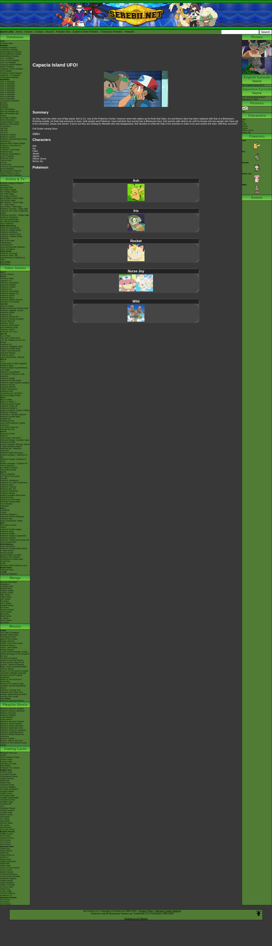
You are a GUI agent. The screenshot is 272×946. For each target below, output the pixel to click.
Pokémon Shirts (7, 158)
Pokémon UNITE (7, 295)
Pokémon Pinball (7, 534)
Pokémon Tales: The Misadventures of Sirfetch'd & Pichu (12, 257)
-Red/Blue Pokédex (8, 48)
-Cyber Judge (6, 891)
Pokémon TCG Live (8, 332)
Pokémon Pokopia (8, 285)
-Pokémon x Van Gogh (9, 150)
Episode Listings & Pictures (11, 183)
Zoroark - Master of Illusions (12, 664)
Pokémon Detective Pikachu (12, 701)
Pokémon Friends (7, 287)
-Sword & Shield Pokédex (11, 65)
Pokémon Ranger (7, 493)
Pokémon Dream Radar (10, 404)
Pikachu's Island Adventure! (12, 726)
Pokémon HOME (7, 312)
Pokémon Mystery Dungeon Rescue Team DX (12, 320)
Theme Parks (6, 160)
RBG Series (5, 595)
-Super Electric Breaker (10, 876)
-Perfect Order (6, 772)
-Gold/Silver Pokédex (9, 50)
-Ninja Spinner (6, 851)
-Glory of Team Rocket (9, 868)
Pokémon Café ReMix (9, 291)
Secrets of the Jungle (9, 696)
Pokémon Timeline (8, 135)
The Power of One (8, 637)
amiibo (3, 563)
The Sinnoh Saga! (8, 200)
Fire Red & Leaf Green (10, 476)
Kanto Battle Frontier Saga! (11, 198)
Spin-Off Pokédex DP (9, 111)
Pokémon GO (6, 289)
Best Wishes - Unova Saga (11, 202)
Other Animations (7, 249)
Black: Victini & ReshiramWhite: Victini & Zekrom (13, 668)
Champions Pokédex (111, 31)
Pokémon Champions (9, 283)
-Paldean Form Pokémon (10, 175)
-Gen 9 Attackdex (7, 99)
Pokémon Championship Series (13, 139)
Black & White (6, 400)
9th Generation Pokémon (10, 171)
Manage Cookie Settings (168, 911)
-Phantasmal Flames (9, 776)
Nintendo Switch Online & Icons (13, 565)
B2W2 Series (5, 616)
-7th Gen (4, 133)
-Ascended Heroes (8, 774)
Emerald (3, 478)
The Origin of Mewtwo (9, 633)
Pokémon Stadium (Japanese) (13, 536)
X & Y (2, 361)
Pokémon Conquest (8, 412)
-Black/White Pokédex (9, 56)
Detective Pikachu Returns (11, 300)
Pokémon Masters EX (9, 293)
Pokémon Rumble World (10, 380)
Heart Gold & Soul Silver (10, 438)
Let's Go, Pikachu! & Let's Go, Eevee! (13, 341)
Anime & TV (15, 179)
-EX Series (4, 825)
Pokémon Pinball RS (9, 491)
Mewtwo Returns (7, 641)
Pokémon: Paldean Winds (11, 236)
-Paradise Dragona (8, 878)
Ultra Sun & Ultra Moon (10, 338)
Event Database (7, 169)
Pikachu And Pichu (8, 713)
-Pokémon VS (6, 895)
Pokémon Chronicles (9, 217)
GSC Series (5, 599)
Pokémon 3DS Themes (10, 557)
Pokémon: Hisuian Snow (10, 234)
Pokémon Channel (8, 487)
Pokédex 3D (5, 419)
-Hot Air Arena (6, 870)
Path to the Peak (7, 241)
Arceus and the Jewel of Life (12, 662)
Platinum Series (7, 610)
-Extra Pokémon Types (10, 757)
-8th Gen (4, 130)
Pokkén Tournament (8, 389)
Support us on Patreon (136, 918)
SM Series (4, 622)
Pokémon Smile (7, 323)
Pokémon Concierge (9, 253)
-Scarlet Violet (6, 812)
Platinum (4, 436)
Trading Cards (15, 749)
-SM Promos (5, 840)
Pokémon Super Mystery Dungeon (15, 383)
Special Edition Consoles (10, 555)
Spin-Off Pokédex (7, 109)
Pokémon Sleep (7, 298)
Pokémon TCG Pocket (9, 302)
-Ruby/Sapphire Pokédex (10, 52)
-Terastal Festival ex (8, 874)
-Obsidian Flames (7, 808)
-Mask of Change (7, 885)
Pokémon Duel (6, 391)
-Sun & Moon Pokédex (9, 60)
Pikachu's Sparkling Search (11, 732)
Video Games (15, 268)
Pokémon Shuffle (7, 378)
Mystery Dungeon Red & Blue (13, 495)
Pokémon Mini (6, 519)
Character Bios (6, 187)
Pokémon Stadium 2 (8, 514)
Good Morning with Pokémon (12, 247)
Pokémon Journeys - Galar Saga (14, 209)
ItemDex (3, 103)
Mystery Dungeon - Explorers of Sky (13, 456)
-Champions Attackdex (9, 101)
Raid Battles (5, 766)
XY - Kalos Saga (7, 204)
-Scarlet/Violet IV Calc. (9, 122)
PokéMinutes (5, 243)
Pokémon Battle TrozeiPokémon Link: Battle (14, 369)
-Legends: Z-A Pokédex (10, 75)
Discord (50, 31)
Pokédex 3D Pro (7, 421)
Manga (15, 578)
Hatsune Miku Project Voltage (12, 143)
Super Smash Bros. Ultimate (12, 357)
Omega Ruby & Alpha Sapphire (13, 363)
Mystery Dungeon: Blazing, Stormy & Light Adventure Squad (15, 445)
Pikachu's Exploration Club (11, 728)
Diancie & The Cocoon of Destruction (10, 680)
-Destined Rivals (7, 785)
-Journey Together (8, 787)
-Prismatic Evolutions (9, 789)
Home (19, 31)
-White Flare (5, 783)
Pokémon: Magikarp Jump (11, 346)
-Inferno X (4, 857)
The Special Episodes (9, 219)
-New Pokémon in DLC (10, 173)
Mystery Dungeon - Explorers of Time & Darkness (13, 464)
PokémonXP (5, 141)
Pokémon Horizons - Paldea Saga (14, 215)
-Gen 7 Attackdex (7, 94)
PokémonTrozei (7, 497)
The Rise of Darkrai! (8, 658)
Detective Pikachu (8, 353)
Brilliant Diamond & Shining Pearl (14, 308)
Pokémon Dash (6, 485)
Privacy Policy (146, 911)
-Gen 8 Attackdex (7, 96)
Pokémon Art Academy (10, 372)
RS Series (4, 601)
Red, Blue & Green (8, 525)
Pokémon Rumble (8, 442)
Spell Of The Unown (8, 639)
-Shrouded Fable (7, 795)
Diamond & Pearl (7, 434)
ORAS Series (6, 620)
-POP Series (5, 844)
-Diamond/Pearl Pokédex (10, 54)
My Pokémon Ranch (8, 468)
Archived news (6, 43)
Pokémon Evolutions (9, 232)
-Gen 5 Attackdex (7, 90)
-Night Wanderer (7, 883)
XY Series (4, 618)
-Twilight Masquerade (9, 798)
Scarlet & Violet (6, 278)
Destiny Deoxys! (7, 650)
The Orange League (8, 192)
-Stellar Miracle (6, 880)
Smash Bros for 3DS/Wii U (11, 393)
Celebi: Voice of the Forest (11, 643)
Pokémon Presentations (10, 154)
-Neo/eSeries (5, 827)
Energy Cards (6, 761)
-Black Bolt (4, 781)
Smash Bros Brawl (8, 470)
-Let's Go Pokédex (8, 62)
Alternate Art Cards (8, 764)
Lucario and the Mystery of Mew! (14, 652)
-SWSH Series (6, 815)
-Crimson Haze (6, 887)
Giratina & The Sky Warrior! (12, 660)
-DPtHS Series (6, 823)
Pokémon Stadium (8, 538)
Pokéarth (129, 31)
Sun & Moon (5, 336)
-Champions (5, 126)
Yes (245, 110)
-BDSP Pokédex (7, 67)
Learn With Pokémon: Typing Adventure (12, 424)
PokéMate (4, 506)
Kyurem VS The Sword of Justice (14, 671)
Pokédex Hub (63, 31)
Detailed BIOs (6, 588)
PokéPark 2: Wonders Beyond (13, 414)
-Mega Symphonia (8, 861)
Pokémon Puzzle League (10, 529)
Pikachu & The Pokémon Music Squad (13, 744)
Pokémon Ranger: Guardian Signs (14, 440)
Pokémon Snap (6, 531)
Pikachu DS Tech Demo (10, 500)
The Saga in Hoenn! (8, 196)
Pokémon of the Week (9, 124)
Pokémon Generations (9, 228)
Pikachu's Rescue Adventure (12, 711)
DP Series (4, 608)
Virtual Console (6, 553)
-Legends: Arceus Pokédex (11, 69)
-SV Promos (5, 836)
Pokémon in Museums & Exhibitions (10, 146)
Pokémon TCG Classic (10, 768)
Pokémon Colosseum (9, 480)
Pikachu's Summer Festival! (12, 721)
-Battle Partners (7, 872)
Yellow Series (6, 597)
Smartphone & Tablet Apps (11, 559)
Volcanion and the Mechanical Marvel (13, 687)
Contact (39, 31)
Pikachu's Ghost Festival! (11, 724)
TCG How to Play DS (9, 427)
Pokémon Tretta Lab (8, 406)
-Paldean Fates (6, 802)
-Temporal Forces (7, 800)
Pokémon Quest (7, 355)
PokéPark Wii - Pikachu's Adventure (10, 449)
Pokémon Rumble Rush (10, 349)
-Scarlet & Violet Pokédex (11, 73)
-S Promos (4, 902)
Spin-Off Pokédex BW (9, 113)
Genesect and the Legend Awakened (11, 676)
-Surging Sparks (7, 791)
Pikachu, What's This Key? (11, 741)
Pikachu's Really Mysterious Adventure (12, 735)
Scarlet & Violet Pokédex (85, 31)
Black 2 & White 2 (7, 402)
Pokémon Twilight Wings (10, 230)
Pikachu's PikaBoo (8, 715)
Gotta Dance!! (6, 719)
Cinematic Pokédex (8, 118)
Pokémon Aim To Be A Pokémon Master (14, 212)
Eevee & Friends (7, 738)
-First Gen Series (7, 829)
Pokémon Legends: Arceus (11, 310)
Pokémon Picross (7, 385)
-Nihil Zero (4, 853)
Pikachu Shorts (15, 704)
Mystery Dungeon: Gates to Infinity (15, 410)
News (2, 41)
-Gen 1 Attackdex (7, 82)
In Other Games (7, 551)
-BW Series (5, 821)
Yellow (3, 527)
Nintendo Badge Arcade (10, 395)
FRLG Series (5, 603)
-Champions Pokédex (9, 77)
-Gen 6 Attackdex (7, 92)
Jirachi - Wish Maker (9, 647)
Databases (15, 37)
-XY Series (4, 819)
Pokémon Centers (8, 137)
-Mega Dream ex (7, 855)
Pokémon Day (6, 152)
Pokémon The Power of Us (11, 692)
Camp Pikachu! (6, 717)
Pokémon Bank (6, 366)
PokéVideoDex (6, 245)
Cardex (3, 116)
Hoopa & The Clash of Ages (12, 684)
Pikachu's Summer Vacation (12, 709)
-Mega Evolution (7, 778)
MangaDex (5, 584)
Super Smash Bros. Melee (11, 521)
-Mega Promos (6, 834)
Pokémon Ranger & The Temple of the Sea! (15, 655)
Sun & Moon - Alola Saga (11, 207)
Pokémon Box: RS (8, 489)
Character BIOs (6, 586)
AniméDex (4, 185)
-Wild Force (5, 889)
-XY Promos (5, 842)
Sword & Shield (6, 306)
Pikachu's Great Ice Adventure (13, 730)
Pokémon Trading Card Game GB (14, 540)
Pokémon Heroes (7, 645)
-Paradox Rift (5, 804)
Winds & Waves (7, 274)
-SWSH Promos (7, 838)
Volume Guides (6, 593)
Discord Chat (5, 164)
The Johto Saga (7, 194)
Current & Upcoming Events (12, 167)
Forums (29, 31)
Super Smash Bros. (8, 542)
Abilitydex (4, 107)
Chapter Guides (7, 590)
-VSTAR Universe (7, 893)
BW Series (4, 614)
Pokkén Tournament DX (10, 351)
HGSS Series (6, 612)
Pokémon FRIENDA (8, 574)
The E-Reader (6, 504)
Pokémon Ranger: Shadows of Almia (13, 460)
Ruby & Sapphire (7, 474)
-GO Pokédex (6, 71)
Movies (15, 626)
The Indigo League (8, 190)
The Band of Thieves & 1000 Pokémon (12, 375)
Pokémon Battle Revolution (11, 453)
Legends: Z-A (6, 281)
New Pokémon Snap (9, 327)
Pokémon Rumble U (8, 408)
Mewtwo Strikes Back (9, 635)
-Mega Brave (5, 859)
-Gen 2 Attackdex (7, 84)
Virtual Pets (5, 561)
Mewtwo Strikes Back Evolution (13, 694)
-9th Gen (4, 128)
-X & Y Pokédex (7, 58)
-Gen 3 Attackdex (7, 86)
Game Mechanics (7, 120)
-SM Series (5, 817)
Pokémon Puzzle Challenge (12, 517)
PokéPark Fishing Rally (10, 502)
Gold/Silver (5, 510)
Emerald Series (6, 605)
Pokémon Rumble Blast (10, 417)
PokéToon (4, 238)
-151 (2, 806)
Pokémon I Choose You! (10, 690)
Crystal (3, 512)
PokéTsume (5, 264)
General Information (8, 582)
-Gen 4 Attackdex (7, 88)
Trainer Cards (6, 759)
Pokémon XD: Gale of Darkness (13, 483)
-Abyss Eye (5, 849)
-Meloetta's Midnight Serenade (13, 673)
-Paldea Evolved (7, 810)
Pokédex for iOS (7, 429)
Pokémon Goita (6, 570)
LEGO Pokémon (7, 156)
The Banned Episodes (9, 221)
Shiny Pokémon (7, 224)
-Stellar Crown (6, 793)
